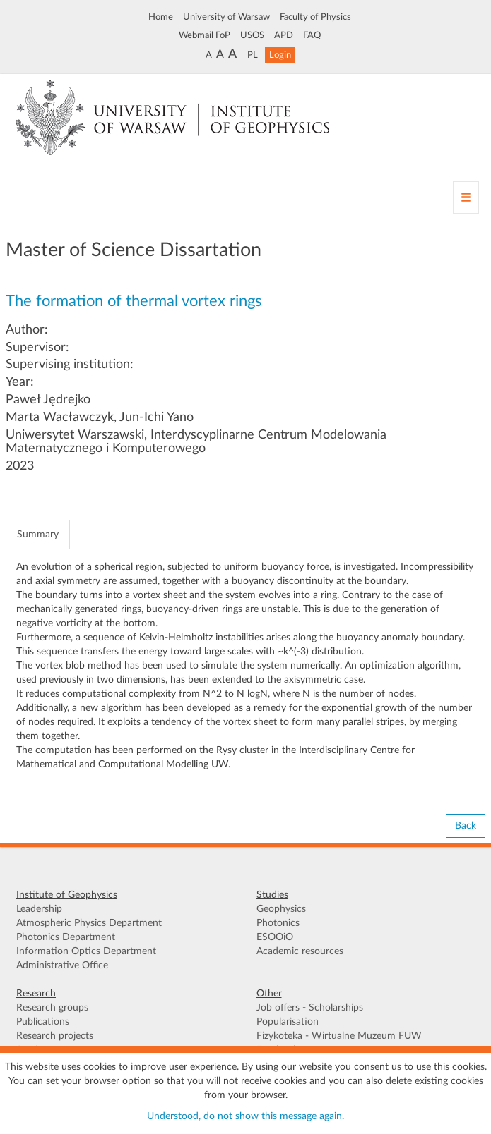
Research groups (52, 1008)
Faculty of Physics (315, 17)
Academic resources (299, 951)
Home (160, 17)
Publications (42, 1022)
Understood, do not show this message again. (245, 1116)
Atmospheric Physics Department (89, 923)
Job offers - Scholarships (309, 1008)
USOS (252, 35)
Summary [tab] (38, 534)
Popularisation (287, 1022)
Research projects (54, 1036)
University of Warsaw (226, 17)
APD (283, 35)
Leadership (39, 909)
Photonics (278, 923)
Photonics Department (65, 937)
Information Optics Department (86, 951)
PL (252, 55)
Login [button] (280, 55)
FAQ (312, 35)
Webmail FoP (204, 35)
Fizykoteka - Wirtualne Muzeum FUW (339, 1036)
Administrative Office (62, 965)
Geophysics (281, 909)
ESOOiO (274, 937)
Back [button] (465, 826)
